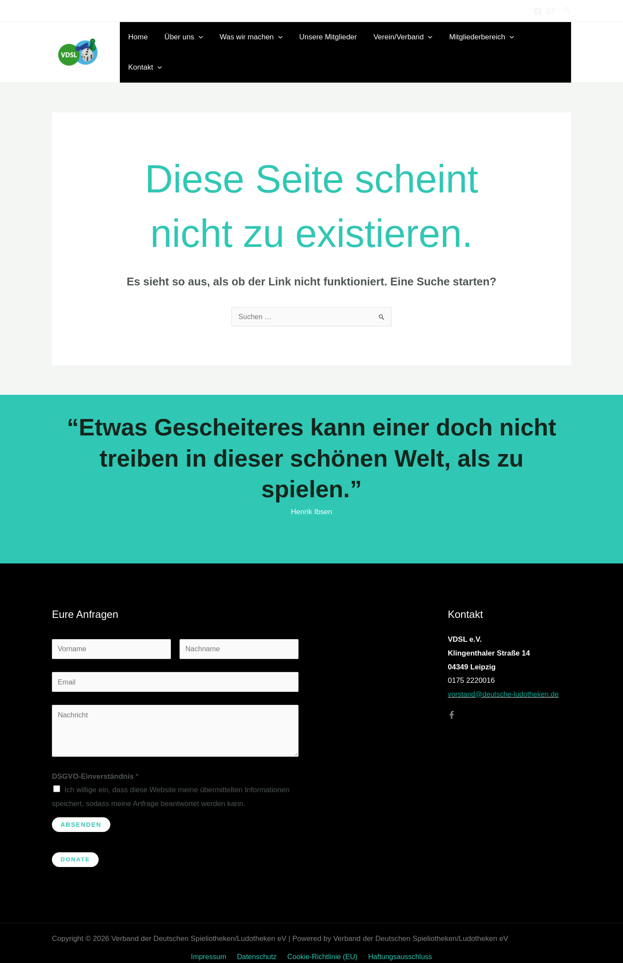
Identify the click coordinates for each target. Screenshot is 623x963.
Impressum (211, 945)
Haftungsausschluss (397, 945)
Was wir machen (258, 45)
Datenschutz (257, 945)
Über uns (192, 45)
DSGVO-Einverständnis (95, 764)
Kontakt (547, 45)
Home (149, 45)
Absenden (81, 812)
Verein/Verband (406, 45)
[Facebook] (538, 11)
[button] (567, 10)
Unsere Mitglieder (333, 45)
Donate (76, 847)
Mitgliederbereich (483, 45)
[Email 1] (551, 11)
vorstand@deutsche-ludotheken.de (505, 680)
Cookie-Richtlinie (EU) (321, 945)
